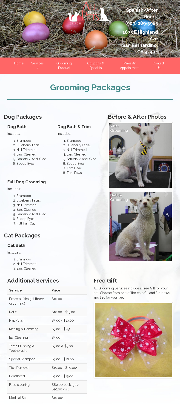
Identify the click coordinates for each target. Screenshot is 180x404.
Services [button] (37, 65)
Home (18, 63)
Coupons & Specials (95, 65)
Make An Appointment (129, 65)
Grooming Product (64, 65)
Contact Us (158, 65)
